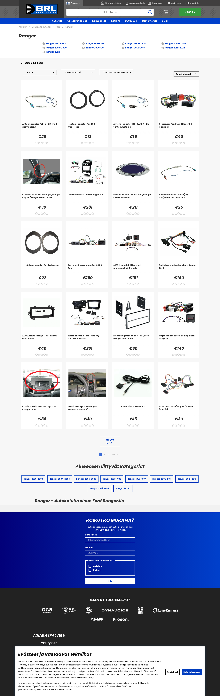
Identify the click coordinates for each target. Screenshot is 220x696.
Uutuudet (131, 21)
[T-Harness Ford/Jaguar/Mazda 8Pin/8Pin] (178, 410)
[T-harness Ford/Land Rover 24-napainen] (178, 128)
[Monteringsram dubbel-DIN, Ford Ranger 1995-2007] (133, 340)
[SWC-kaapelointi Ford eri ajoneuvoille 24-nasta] (133, 269)
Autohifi (57, 21)
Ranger (69, 27)
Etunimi (89, 547)
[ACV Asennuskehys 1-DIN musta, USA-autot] (41, 340)
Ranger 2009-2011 (95, 47)
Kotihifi (115, 21)
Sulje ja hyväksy (191, 672)
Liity (110, 581)
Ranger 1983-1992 (56, 43)
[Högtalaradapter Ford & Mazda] (41, 269)
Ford (57, 27)
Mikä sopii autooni (41, 27)
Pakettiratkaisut (77, 21)
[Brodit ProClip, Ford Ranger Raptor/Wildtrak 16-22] (87, 410)
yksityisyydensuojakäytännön (33, 689)
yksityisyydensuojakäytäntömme (119, 683)
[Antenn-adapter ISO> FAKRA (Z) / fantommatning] (133, 128)
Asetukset (172, 672)
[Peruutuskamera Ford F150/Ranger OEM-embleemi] (133, 198)
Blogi (165, 21)
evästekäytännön (119, 686)
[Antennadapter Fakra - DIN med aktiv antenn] (41, 128)
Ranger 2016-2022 (175, 47)
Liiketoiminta (193, 3)
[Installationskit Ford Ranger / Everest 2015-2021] (87, 340)
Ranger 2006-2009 (56, 47)
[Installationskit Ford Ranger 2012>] (87, 198)
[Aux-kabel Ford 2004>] (133, 410)
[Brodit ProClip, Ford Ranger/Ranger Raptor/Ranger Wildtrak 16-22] (41, 198)
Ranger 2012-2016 (135, 47)
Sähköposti (91, 534)
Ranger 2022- (53, 52)
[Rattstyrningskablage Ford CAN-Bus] (87, 269)
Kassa (190, 12)
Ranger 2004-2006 (175, 43)
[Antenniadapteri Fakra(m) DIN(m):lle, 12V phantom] (178, 198)
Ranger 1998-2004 (135, 43)
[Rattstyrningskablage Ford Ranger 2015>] (178, 269)
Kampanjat (99, 21)
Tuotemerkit (149, 21)
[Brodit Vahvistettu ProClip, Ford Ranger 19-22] (41, 410)
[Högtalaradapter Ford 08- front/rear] (87, 128)
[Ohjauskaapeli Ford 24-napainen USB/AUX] (178, 340)
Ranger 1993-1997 (95, 43)
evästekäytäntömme (77, 664)
